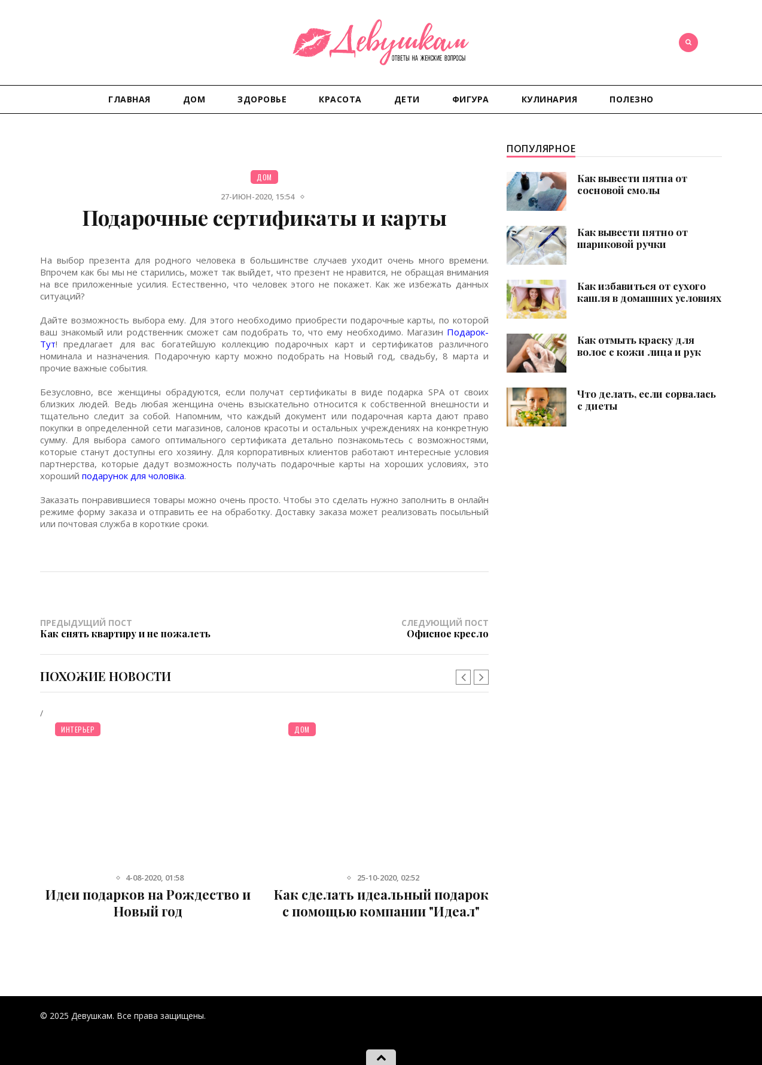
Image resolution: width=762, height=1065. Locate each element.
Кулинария (550, 99)
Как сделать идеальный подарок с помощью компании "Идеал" (381, 902)
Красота (340, 99)
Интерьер (78, 729)
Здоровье (261, 99)
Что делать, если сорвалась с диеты (646, 399)
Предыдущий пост (152, 628)
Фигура (470, 99)
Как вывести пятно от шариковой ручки (632, 237)
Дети (407, 99)
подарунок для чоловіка (133, 476)
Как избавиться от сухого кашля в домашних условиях (649, 291)
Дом (194, 99)
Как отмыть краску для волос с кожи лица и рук (639, 345)
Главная (129, 99)
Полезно (631, 99)
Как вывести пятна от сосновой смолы (632, 183)
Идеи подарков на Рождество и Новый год (148, 902)
